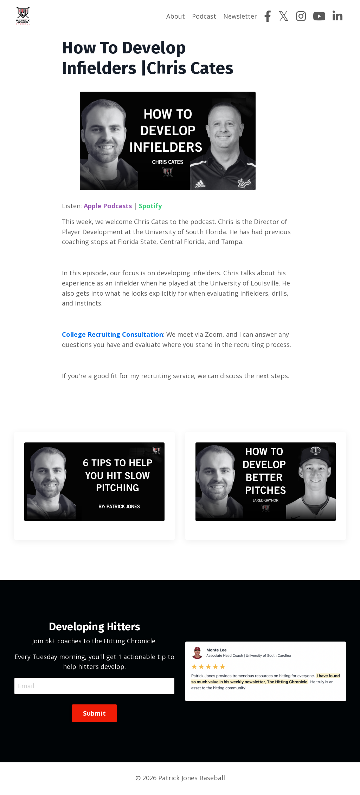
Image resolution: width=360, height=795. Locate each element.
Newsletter (240, 16)
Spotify (150, 205)
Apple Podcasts (108, 205)
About (175, 16)
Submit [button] (94, 714)
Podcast (204, 16)
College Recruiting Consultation (112, 334)
